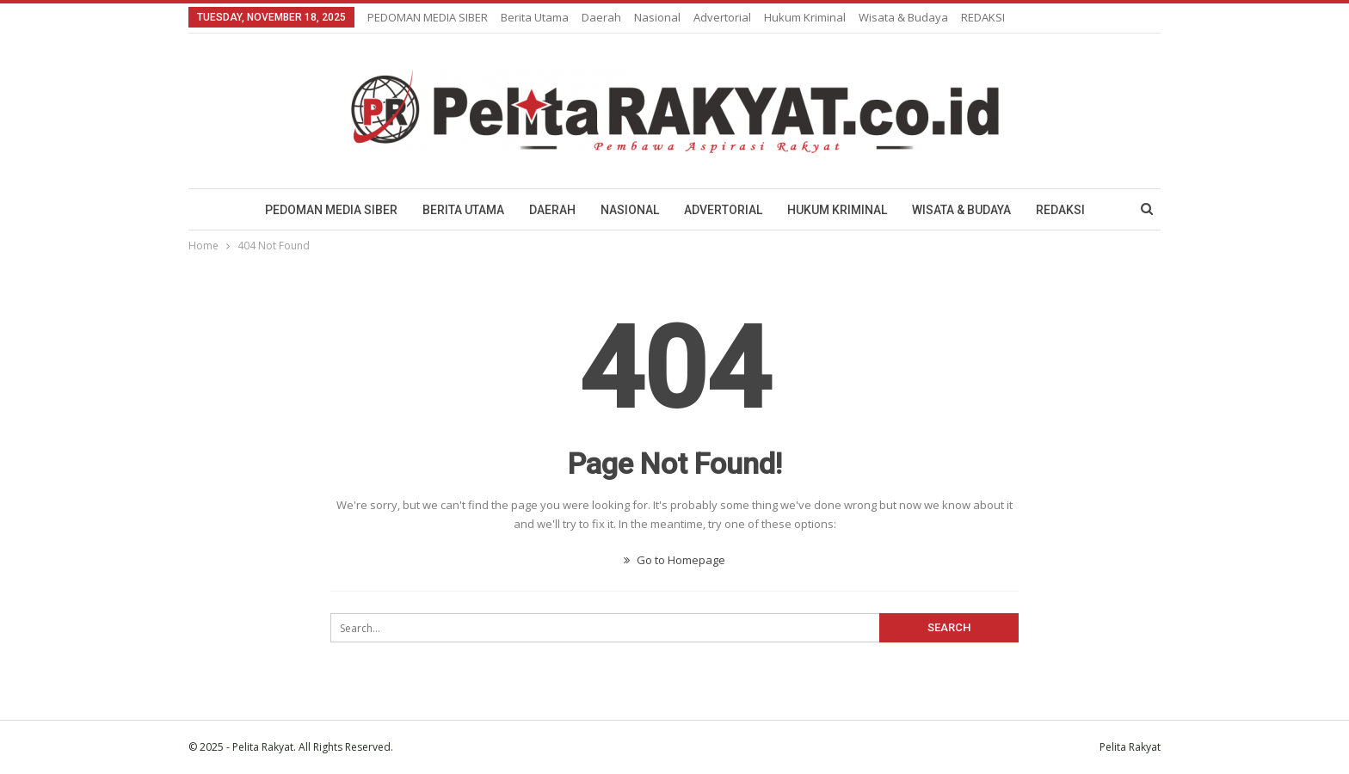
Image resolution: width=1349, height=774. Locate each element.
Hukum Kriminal (805, 17)
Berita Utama (535, 17)
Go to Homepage (674, 560)
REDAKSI (983, 17)
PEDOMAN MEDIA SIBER (427, 17)
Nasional (657, 17)
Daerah (601, 17)
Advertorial (722, 17)
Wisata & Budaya (903, 17)
